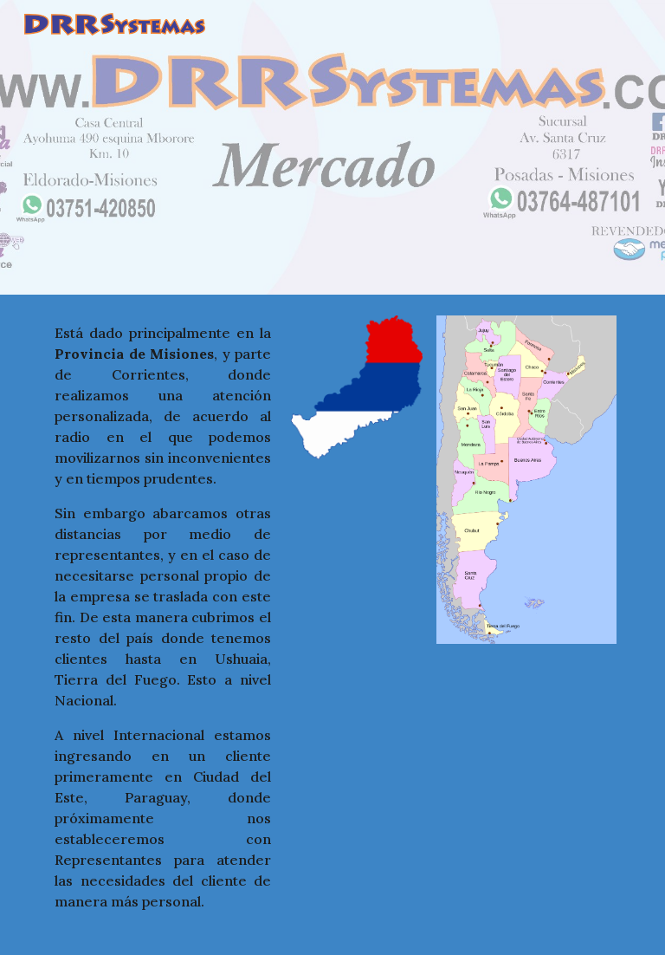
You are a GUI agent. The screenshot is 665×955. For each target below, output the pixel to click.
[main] (163, 624)
